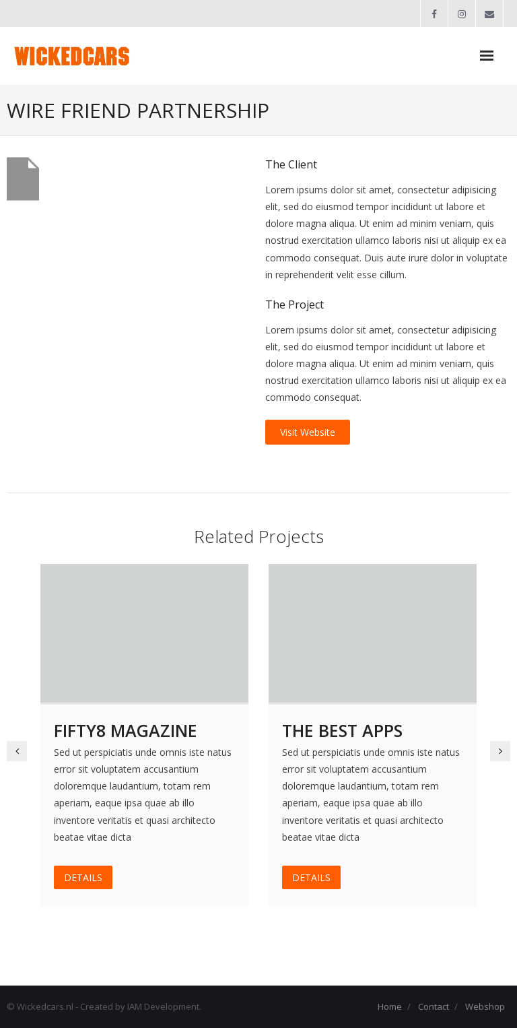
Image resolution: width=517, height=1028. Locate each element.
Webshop (485, 1006)
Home (390, 1006)
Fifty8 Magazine (125, 730)
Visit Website (307, 432)
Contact (433, 1006)
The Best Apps (342, 730)
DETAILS (83, 877)
